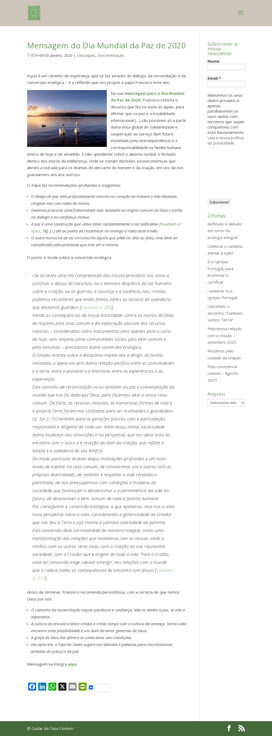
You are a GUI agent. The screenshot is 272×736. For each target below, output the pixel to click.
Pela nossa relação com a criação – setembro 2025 (224, 335)
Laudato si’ (92, 307)
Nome (213, 61)
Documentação (110, 55)
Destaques (86, 55)
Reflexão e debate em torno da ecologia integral (224, 230)
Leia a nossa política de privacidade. (225, 140)
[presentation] (229, 170)
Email (214, 78)
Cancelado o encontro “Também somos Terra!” (225, 313)
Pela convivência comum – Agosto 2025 (222, 373)
